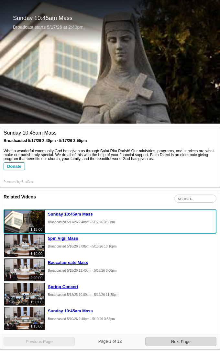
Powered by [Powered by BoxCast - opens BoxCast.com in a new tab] (19, 182)
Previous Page (39, 341)
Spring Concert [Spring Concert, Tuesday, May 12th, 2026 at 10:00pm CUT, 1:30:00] (63, 286)
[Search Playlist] (195, 199)
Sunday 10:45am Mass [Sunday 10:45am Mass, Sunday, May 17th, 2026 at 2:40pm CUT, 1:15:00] (70, 214)
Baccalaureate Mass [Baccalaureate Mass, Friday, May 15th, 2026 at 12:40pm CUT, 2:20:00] (68, 262)
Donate (14, 166)
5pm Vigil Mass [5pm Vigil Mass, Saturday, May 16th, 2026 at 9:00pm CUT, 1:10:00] (63, 238)
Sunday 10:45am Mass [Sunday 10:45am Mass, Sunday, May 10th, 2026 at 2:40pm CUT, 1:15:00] (70, 310)
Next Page (181, 341)
